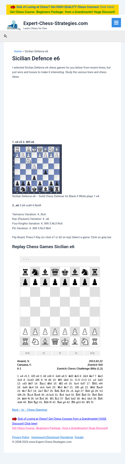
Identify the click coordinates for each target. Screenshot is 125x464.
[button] (5, 36)
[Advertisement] (63, 110)
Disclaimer (66, 437)
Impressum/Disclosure (45, 437)
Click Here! (64, 7)
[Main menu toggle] (116, 22)
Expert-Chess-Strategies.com (55, 23)
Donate (79, 437)
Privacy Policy (20, 437)
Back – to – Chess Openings (29, 410)
